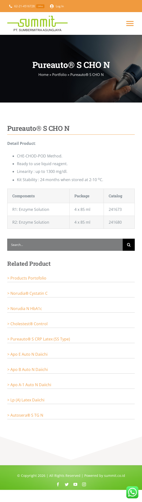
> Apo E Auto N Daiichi (27, 354)
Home (43, 74)
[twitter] (67, 484)
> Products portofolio (26, 278)
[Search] (129, 245)
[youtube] (75, 484)
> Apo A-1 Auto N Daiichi (29, 384)
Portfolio (59, 74)
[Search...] (65, 245)
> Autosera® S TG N (25, 415)
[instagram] (84, 484)
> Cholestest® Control (27, 323)
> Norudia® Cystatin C (27, 293)
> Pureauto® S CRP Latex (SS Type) (38, 339)
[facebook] (58, 484)
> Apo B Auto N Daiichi (27, 369)
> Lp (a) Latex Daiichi (25, 400)
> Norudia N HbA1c (24, 308)
